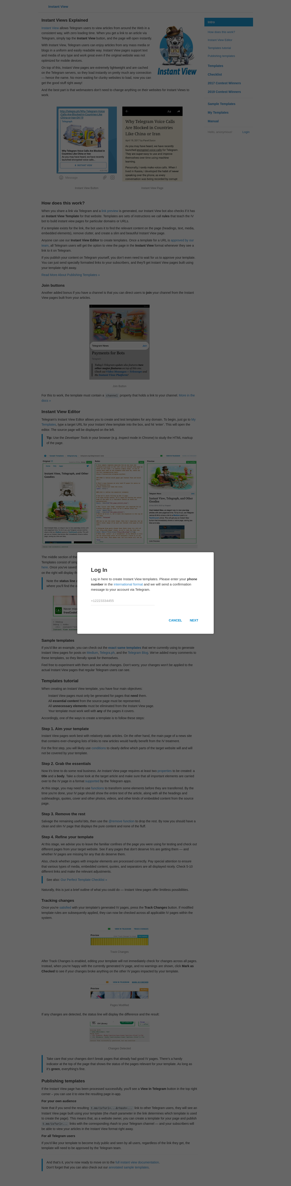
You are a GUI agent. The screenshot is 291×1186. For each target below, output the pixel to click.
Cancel (175, 620)
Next (194, 620)
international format (128, 584)
